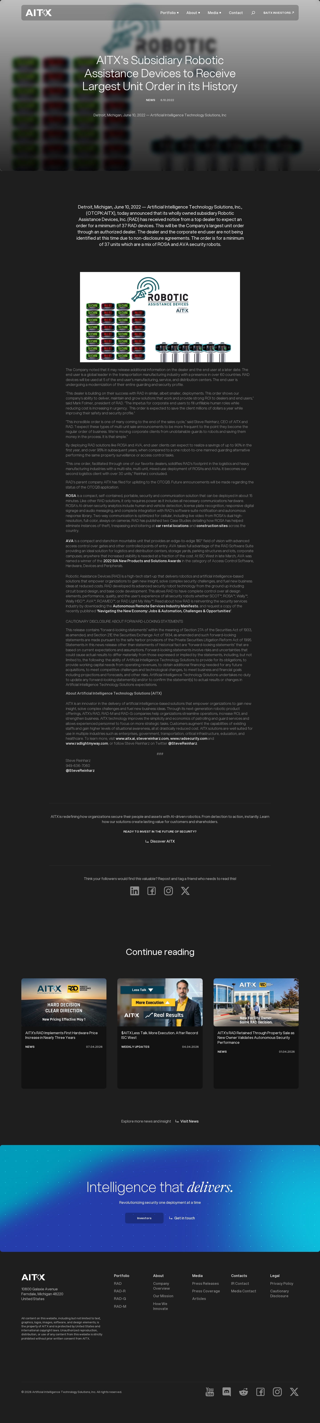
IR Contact (240, 1283)
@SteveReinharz (80, 770)
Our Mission (163, 1295)
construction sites (212, 525)
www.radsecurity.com (188, 738)
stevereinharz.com (152, 738)
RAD (118, 1283)
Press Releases (205, 1283)
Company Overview (161, 1286)
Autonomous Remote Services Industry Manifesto (155, 605)
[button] (169, 12)
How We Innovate (160, 1306)
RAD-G (120, 1298)
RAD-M (120, 1306)
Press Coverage (206, 1291)
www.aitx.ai (125, 738)
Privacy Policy (281, 1283)
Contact (236, 12)
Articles (199, 1298)
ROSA (71, 495)
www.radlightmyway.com (87, 743)
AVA (70, 540)
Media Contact (243, 1291)
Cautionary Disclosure (279, 1293)
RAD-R (120, 1291)
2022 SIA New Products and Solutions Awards (142, 560)
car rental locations (172, 525)
